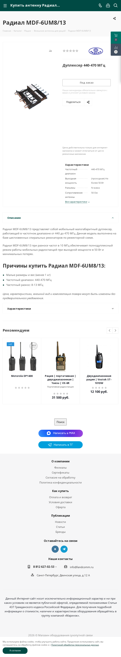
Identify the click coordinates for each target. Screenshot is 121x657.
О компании (60, 461)
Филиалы (60, 467)
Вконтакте (55, 549)
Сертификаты (60, 472)
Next (115, 331)
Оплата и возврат (60, 497)
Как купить (60, 491)
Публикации (60, 516)
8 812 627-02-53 (43, 567)
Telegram (64, 549)
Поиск (60, 422)
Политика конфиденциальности (60, 482)
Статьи (60, 527)
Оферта (60, 507)
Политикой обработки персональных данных (75, 644)
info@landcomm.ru (82, 567)
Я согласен (15, 650)
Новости (60, 522)
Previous (110, 331)
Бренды (61, 532)
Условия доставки (60, 502)
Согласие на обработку (60, 477)
